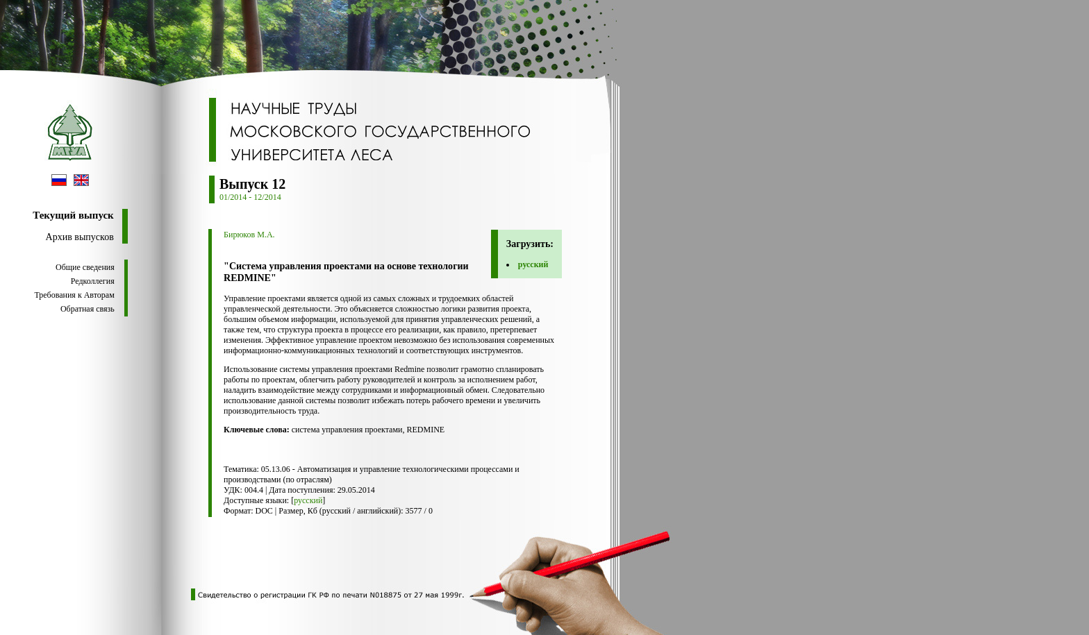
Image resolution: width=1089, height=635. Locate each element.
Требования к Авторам (74, 295)
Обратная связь (87, 309)
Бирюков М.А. (249, 234)
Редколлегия (93, 281)
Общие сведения (85, 267)
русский (533, 264)
